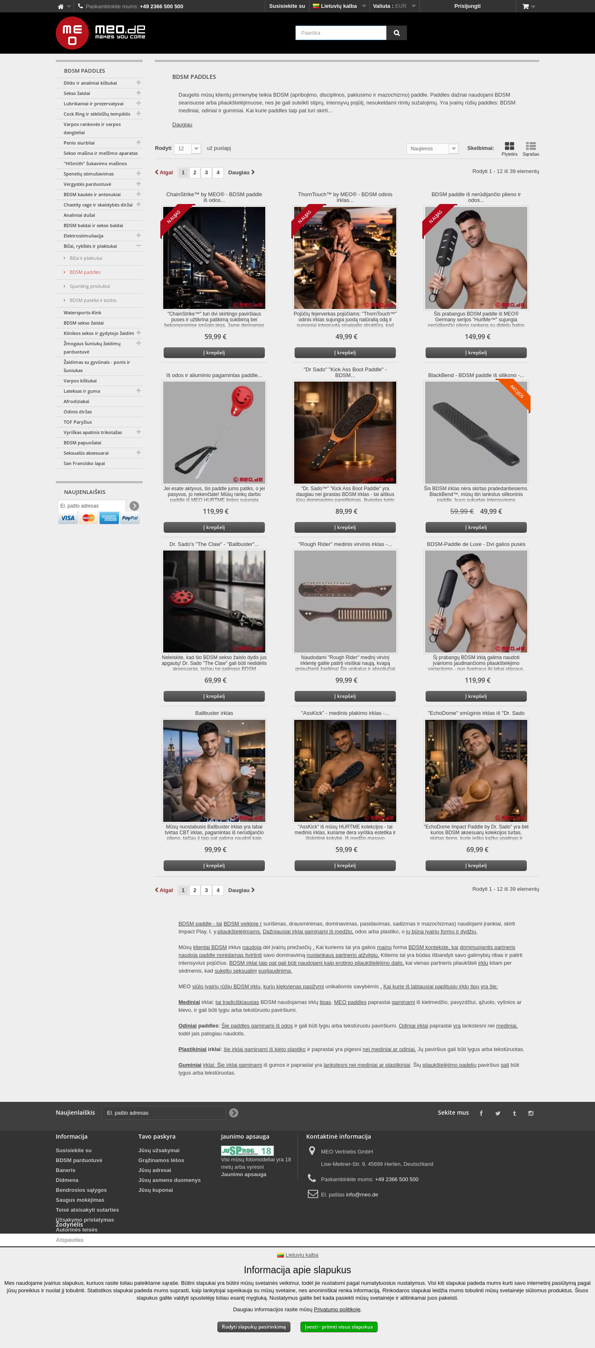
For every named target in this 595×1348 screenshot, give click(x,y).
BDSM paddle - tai (200, 924)
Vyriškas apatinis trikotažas (93, 432)
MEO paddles (350, 1002)
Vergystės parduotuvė (87, 184)
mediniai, (507, 1026)
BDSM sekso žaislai (84, 323)
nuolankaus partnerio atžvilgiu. (343, 955)
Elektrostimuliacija (83, 236)
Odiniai (187, 1026)
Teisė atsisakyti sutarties (87, 1210)
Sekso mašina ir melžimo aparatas (101, 153)
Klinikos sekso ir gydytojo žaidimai (101, 333)
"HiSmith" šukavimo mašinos (95, 163)
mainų (384, 947)
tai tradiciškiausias (237, 1002)
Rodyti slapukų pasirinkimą (254, 1326)
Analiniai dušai (79, 215)
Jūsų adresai (154, 1170)
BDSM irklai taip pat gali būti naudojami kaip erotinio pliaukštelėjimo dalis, (316, 963)
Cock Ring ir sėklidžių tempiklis (97, 114)
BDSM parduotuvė (79, 1160)
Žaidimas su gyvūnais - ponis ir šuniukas (97, 366)
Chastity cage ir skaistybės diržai (98, 205)
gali (505, 1065)
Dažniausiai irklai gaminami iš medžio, (308, 931)
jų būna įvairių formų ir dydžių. (442, 931)
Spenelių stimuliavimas (89, 174)
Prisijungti (468, 6)
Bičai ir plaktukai (85, 258)
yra (457, 1026)
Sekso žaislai (77, 93)
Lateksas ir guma (82, 391)
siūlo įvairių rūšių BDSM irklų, (227, 986)
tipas (325, 1002)
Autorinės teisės (77, 1230)
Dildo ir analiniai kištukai (90, 83)
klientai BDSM (210, 947)
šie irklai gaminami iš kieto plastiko (265, 1049)
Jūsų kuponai (155, 1190)
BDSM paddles (84, 272)
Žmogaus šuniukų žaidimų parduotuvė (92, 347)
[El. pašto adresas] (92, 507)
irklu (483, 963)
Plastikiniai (192, 1049)
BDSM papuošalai (82, 442)
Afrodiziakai (76, 401)
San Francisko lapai (84, 463)
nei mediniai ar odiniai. (389, 1049)
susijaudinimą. (275, 971)
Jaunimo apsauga (244, 1174)
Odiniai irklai (413, 1026)
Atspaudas (69, 1239)
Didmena (67, 1180)
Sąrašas (531, 149)
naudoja (252, 947)
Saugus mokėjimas (80, 1200)
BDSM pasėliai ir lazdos (93, 300)
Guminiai (190, 1065)
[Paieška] (396, 33)
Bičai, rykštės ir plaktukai (90, 246)
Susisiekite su (287, 6)
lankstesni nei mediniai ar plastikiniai (367, 1065)
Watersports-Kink (82, 312)
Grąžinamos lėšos (161, 1160)
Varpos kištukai (80, 380)
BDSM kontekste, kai (433, 947)
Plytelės (510, 149)
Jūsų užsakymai (159, 1150)
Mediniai (189, 1002)
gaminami (403, 1002)
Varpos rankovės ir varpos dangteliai (92, 128)
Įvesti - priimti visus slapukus (339, 1326)
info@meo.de (362, 1194)
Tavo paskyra (157, 1136)
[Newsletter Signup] (134, 508)
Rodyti (163, 148)
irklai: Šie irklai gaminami (232, 1065)
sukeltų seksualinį (235, 971)
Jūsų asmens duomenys (169, 1180)
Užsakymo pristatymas (85, 1220)
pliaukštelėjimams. (239, 931)
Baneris (66, 1170)
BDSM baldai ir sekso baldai (93, 225)
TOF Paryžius (78, 422)
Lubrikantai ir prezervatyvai (94, 103)
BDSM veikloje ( (243, 924)
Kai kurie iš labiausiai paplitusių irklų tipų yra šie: (440, 986)
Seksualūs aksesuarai (86, 453)
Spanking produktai (89, 286)
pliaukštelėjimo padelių (449, 1065)
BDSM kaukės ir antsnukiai (92, 194)
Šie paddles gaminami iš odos (257, 1026)
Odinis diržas (78, 411)
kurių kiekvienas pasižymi (293, 986)
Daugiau (182, 124)
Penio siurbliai (79, 143)
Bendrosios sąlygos (81, 1190)
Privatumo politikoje (337, 1309)
